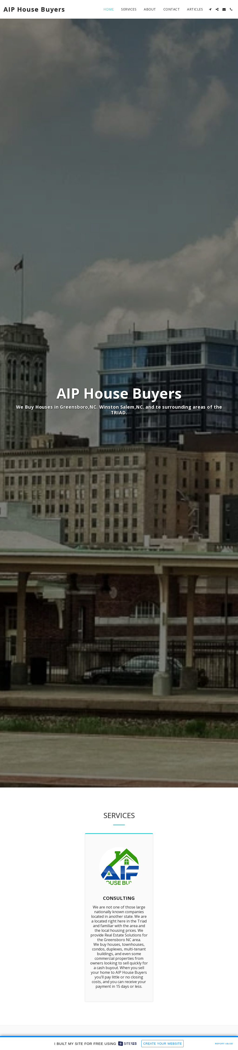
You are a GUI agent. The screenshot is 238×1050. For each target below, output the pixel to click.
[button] (210, 9)
